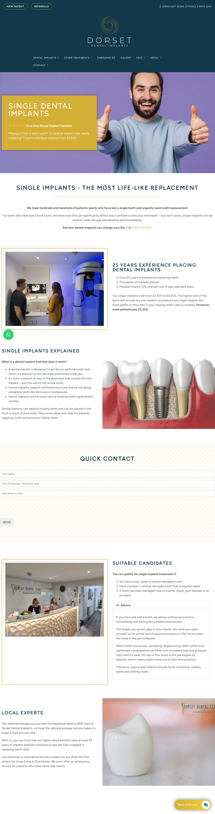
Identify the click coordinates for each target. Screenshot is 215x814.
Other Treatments (78, 57)
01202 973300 (142, 227)
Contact (40, 65)
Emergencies (106, 57)
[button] (46, 57)
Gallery (125, 57)
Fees (140, 57)
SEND (7, 522)
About (156, 57)
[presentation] (25, 512)
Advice (126, 605)
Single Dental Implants (40, 109)
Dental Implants (46, 57)
